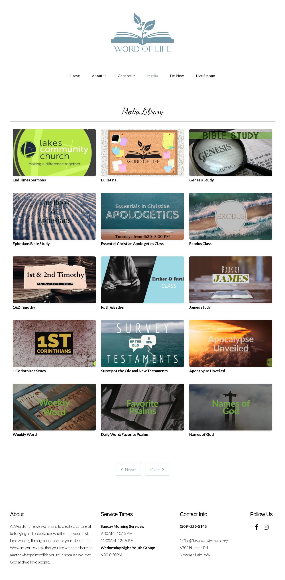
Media (152, 75)
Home (75, 75)
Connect (126, 75)
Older (157, 469)
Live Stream (205, 75)
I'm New (177, 75)
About (99, 75)
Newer (128, 469)
